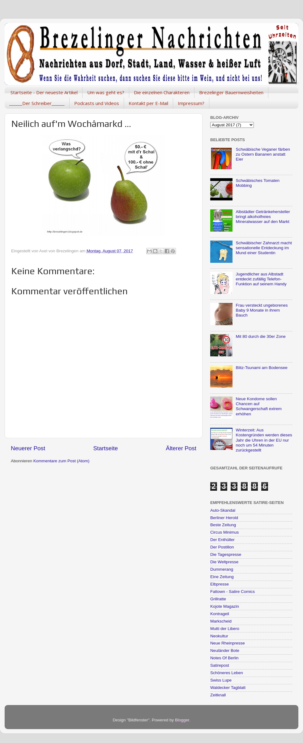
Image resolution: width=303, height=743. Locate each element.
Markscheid (221, 621)
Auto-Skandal (222, 510)
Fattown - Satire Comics (232, 591)
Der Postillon (222, 547)
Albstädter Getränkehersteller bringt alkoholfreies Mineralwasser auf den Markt (263, 216)
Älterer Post (181, 448)
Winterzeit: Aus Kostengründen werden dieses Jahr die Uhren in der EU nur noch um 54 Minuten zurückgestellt (264, 440)
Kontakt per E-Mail (148, 103)
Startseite (105, 448)
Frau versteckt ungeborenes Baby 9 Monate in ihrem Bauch (262, 310)
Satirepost (219, 665)
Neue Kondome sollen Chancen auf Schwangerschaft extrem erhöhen (259, 406)
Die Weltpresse (224, 562)
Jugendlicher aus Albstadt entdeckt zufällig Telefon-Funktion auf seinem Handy (261, 279)
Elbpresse (219, 584)
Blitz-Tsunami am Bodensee (261, 367)
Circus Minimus (224, 532)
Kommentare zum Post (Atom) (61, 461)
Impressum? (191, 103)
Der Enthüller (222, 539)
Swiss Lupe (221, 680)
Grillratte (218, 599)
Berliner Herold (224, 517)
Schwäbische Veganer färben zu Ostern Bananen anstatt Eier (263, 154)
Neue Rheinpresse (227, 643)
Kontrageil (219, 613)
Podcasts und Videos (96, 103)
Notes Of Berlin (224, 658)
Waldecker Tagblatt (227, 687)
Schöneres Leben (226, 672)
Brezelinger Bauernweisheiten (231, 92)
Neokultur (219, 636)
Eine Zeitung (222, 576)
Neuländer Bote (224, 650)
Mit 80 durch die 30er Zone (260, 336)
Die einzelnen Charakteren (162, 92)
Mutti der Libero (224, 628)
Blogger (182, 720)
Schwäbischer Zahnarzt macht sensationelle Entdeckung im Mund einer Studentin (264, 248)
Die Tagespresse (225, 554)
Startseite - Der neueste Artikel (44, 92)
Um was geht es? (105, 92)
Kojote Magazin (224, 606)
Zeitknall (218, 695)
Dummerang (221, 569)
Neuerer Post (28, 448)
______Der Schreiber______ (37, 103)
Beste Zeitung (223, 525)
